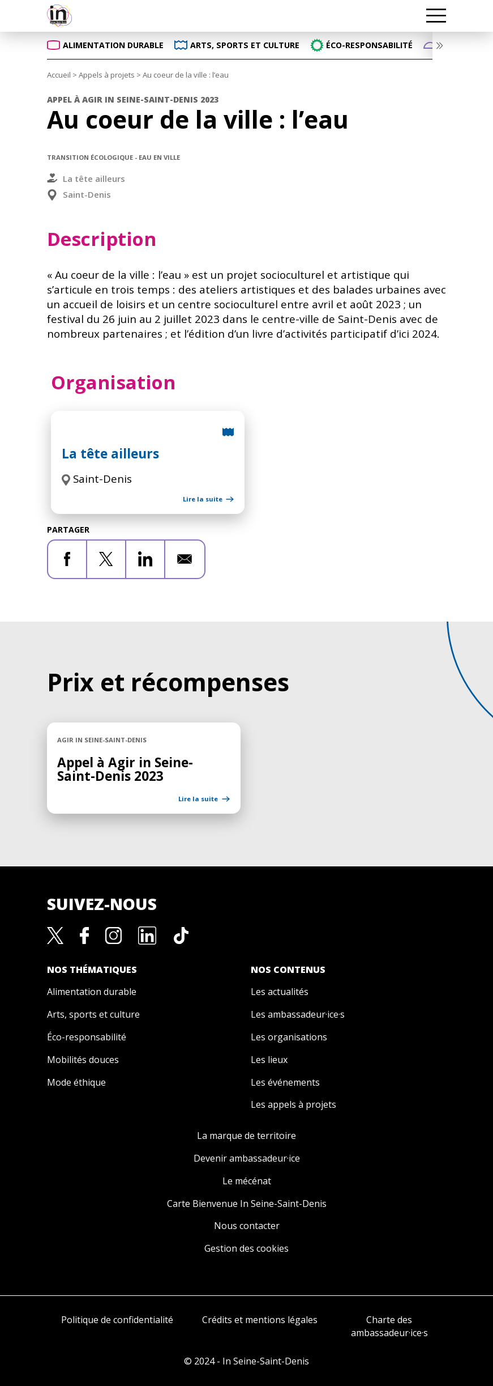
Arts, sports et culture (93, 1014)
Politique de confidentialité (117, 1319)
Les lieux (269, 1059)
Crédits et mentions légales (260, 1319)
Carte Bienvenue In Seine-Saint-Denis (247, 1203)
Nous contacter (247, 1225)
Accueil (59, 75)
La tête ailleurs (94, 178)
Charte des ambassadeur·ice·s (389, 1326)
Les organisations (289, 1037)
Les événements (285, 1082)
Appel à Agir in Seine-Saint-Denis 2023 (125, 769)
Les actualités (279, 991)
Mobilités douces (83, 1059)
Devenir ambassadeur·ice (247, 1158)
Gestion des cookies (246, 1248)
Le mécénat (246, 1181)
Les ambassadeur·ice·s (298, 1014)
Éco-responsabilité (86, 1037)
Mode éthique (76, 1082)
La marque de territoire (246, 1135)
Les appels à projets (293, 1104)
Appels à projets (107, 75)
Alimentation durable (91, 991)
